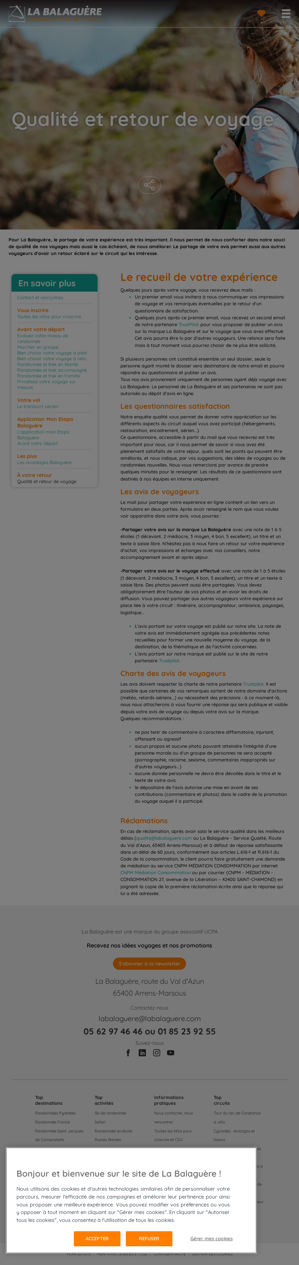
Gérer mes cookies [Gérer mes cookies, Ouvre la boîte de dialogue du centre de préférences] (211, 1238)
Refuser (149, 1238)
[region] (131, 1200)
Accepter (97, 1238)
